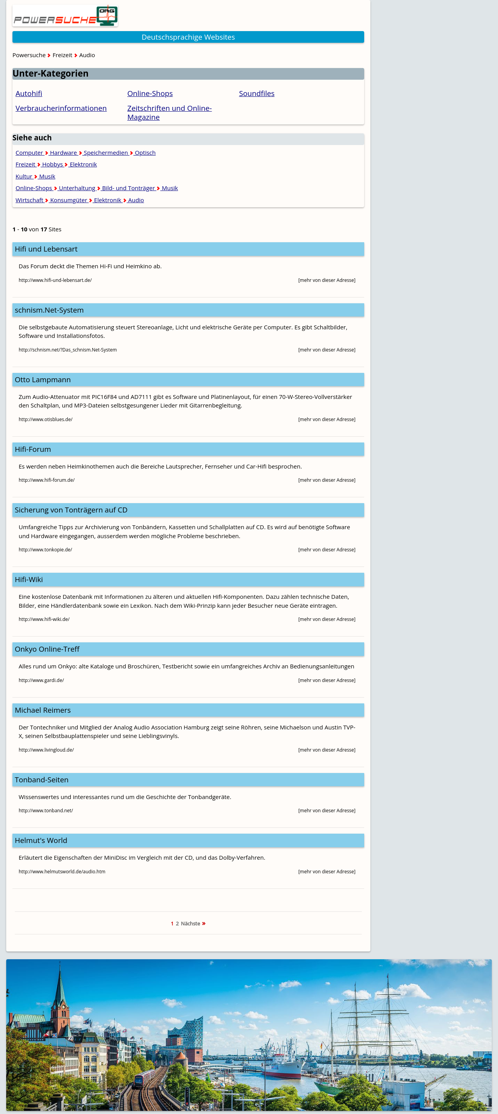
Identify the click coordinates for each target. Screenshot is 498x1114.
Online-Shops (150, 93)
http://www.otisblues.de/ (45, 419)
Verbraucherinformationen (61, 108)
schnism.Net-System (49, 310)
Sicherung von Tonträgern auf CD (71, 509)
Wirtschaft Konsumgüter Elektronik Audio (80, 200)
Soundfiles (256, 93)
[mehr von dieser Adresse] (327, 280)
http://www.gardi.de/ (41, 680)
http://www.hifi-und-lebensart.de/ (55, 280)
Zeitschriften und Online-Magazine (169, 112)
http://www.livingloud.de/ (46, 750)
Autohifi (29, 93)
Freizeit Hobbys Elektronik (56, 164)
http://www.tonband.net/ (46, 810)
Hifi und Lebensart (46, 249)
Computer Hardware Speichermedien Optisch (86, 152)
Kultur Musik (35, 176)
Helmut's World (41, 840)
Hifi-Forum (33, 449)
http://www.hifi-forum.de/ (47, 480)
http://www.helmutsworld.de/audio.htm (62, 871)
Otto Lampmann (43, 379)
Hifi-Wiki (29, 579)
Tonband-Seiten (41, 779)
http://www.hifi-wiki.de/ (44, 619)
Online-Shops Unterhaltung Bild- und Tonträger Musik (97, 188)
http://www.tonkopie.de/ (45, 549)
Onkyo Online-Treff (47, 649)
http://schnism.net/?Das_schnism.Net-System (68, 349)
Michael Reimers (43, 710)
